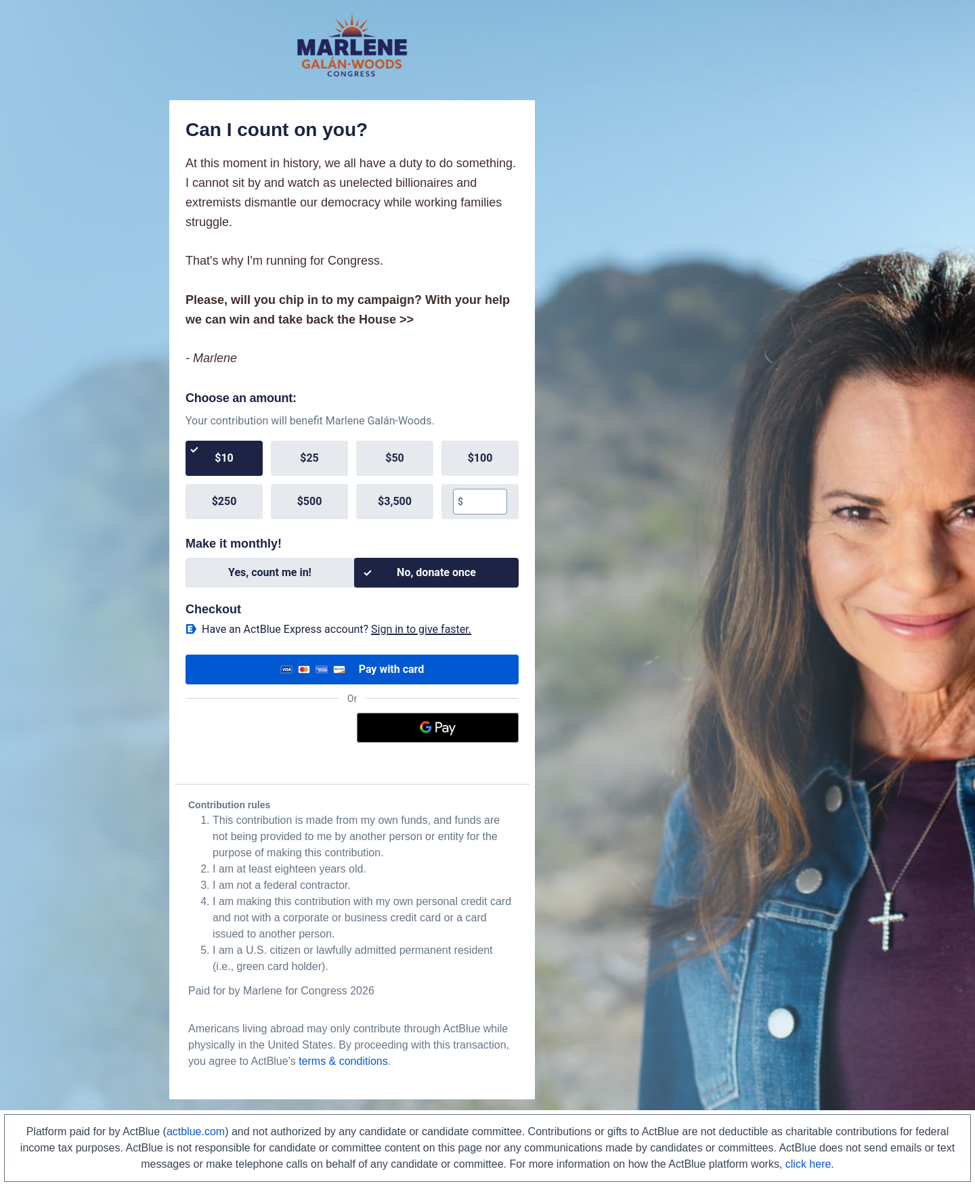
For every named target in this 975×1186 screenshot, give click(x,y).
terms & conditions (343, 1061)
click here (808, 1164)
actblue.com (196, 1131)
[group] (352, 480)
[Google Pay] (438, 728)
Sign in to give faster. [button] (421, 629)
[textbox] (484, 502)
